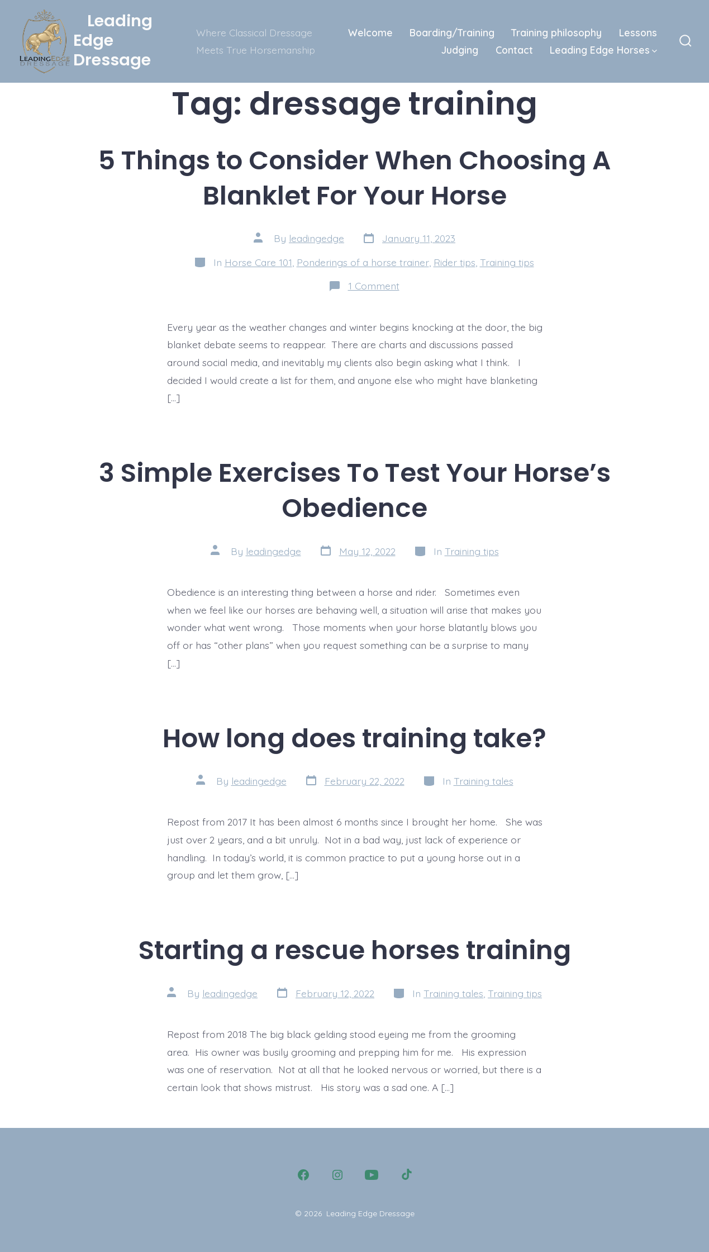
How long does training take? (354, 738)
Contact (514, 50)
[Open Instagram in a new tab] (337, 1175)
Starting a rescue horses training (355, 950)
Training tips (507, 262)
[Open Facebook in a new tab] (303, 1175)
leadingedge (316, 238)
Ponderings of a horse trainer (363, 262)
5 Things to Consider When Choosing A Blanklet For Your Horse (354, 178)
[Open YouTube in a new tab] (371, 1175)
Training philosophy (556, 32)
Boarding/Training (452, 32)
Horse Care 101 (258, 262)
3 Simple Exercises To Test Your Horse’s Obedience (355, 490)
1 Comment (373, 285)
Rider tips (454, 262)
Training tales (483, 781)
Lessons (638, 32)
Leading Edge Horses (603, 50)
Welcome (370, 32)
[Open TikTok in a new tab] (405, 1175)
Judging (459, 50)
